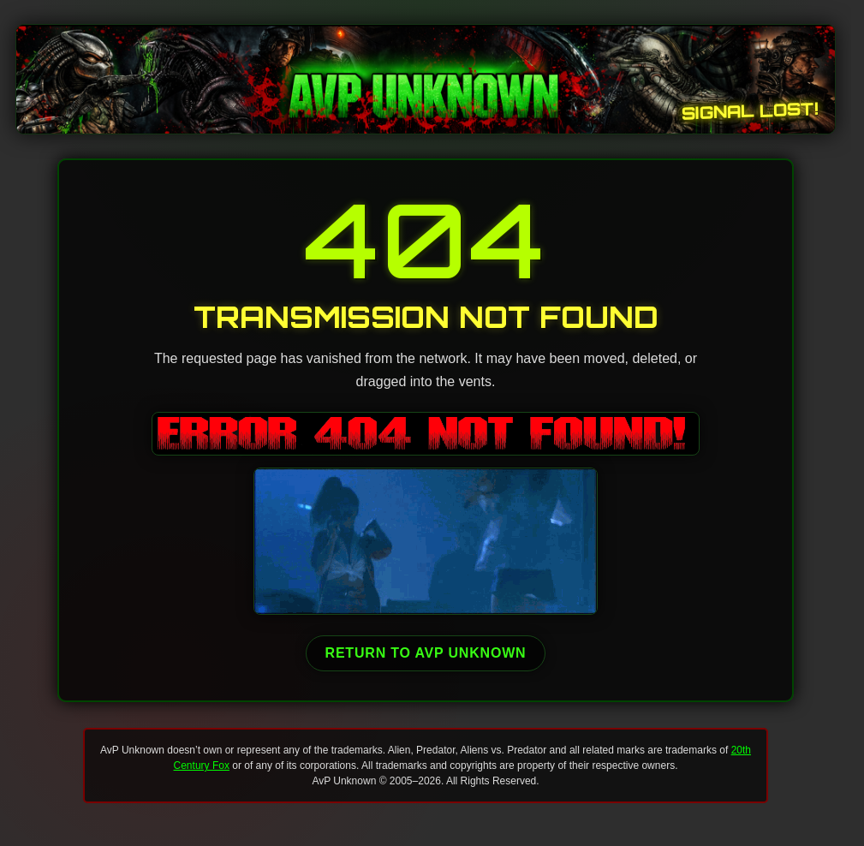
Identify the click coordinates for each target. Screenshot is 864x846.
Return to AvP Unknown (426, 653)
